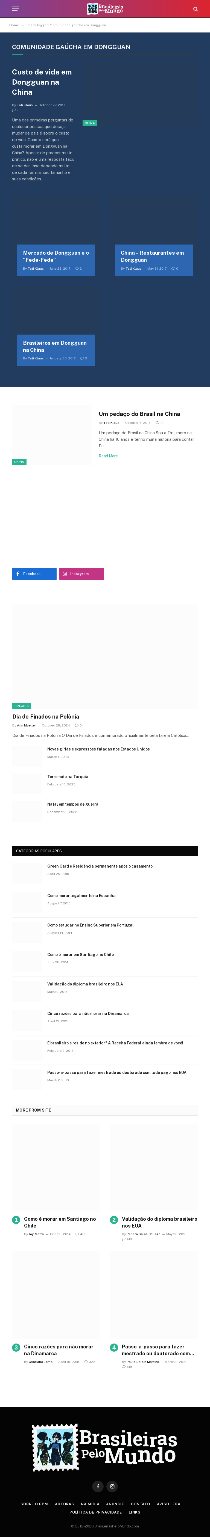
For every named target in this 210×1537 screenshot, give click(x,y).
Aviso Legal (170, 1504)
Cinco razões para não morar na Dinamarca (88, 1013)
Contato (140, 1504)
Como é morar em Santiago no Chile (80, 954)
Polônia (21, 705)
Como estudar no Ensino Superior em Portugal (90, 925)
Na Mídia (90, 1504)
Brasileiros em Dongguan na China (55, 346)
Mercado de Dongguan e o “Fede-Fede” (56, 256)
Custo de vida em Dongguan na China (42, 81)
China (90, 123)
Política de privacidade (95, 1512)
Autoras (64, 1504)
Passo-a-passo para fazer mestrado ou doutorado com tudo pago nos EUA (116, 1072)
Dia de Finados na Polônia (45, 716)
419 (127, 1239)
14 (160, 423)
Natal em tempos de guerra (72, 804)
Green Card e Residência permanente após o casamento (100, 866)
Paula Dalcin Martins (143, 1362)
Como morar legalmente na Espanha (81, 895)
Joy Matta (36, 1234)
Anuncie (115, 1504)
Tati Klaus (25, 105)
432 (80, 1234)
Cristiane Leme (40, 1362)
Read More (108, 456)
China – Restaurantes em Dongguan (152, 256)
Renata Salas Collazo (144, 1234)
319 (127, 1367)
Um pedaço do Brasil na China (139, 413)
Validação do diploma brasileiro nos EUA (85, 984)
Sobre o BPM (34, 1504)
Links (135, 1512)
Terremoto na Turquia (67, 777)
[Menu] (15, 9)
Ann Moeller (26, 725)
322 (89, 1362)
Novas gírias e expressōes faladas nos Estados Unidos (98, 749)
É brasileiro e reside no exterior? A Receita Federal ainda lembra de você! (115, 1043)
